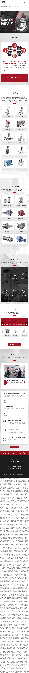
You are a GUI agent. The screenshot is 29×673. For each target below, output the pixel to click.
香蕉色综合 (2, 618)
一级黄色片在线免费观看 (8, 533)
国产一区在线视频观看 (14, 617)
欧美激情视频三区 (5, 641)
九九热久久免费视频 (15, 585)
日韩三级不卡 (22, 585)
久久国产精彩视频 (12, 584)
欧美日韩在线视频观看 (23, 505)
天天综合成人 (13, 504)
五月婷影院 (17, 587)
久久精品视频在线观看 (19, 624)
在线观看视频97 (17, 498)
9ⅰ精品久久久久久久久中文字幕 (18, 487)
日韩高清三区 (16, 548)
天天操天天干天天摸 (24, 622)
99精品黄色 (6, 584)
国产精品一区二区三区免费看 (20, 594)
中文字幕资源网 (7, 504)
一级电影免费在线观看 (21, 628)
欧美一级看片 (21, 605)
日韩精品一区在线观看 (12, 564)
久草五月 (26, 631)
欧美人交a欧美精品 (23, 587)
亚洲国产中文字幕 (16, 648)
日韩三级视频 (12, 524)
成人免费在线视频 (16, 595)
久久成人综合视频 (10, 631)
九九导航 (21, 592)
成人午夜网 (4, 527)
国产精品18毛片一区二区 (7, 572)
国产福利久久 (9, 520)
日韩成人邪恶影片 (12, 669)
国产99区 (17, 507)
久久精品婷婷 (8, 602)
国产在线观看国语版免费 (4, 594)
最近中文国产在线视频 (5, 617)
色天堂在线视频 (19, 667)
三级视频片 (14, 541)
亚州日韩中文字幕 (15, 658)
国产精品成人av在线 (18, 671)
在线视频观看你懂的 (10, 557)
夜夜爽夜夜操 (4, 657)
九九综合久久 (4, 558)
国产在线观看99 (12, 554)
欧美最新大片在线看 (17, 561)
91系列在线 (11, 625)
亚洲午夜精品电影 (22, 534)
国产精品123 (8, 507)
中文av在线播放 (10, 498)
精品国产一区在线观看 (6, 667)
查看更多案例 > (14, 344)
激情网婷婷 (16, 527)
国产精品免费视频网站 (21, 601)
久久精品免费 (26, 611)
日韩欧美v (9, 665)
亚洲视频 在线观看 (17, 588)
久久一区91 (7, 500)
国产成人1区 (15, 508)
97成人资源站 (14, 501)
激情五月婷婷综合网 (24, 568)
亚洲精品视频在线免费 (20, 537)
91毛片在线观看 (9, 514)
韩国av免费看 (20, 634)
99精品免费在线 (17, 568)
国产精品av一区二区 (15, 632)
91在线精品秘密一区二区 (10, 555)
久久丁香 (6, 521)
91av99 (1, 595)
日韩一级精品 (23, 511)
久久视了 (20, 491)
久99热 (26, 537)
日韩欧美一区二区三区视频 (9, 494)
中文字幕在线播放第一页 (24, 617)
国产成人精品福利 (4, 544)
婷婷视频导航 (25, 497)
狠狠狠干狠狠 (6, 493)
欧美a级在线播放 (6, 574)
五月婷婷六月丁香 (18, 494)
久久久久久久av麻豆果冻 (17, 651)
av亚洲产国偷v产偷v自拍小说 (11, 575)
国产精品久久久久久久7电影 (5, 627)
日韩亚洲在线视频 (9, 610)
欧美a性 (6, 517)
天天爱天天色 (6, 644)
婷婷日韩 (14, 618)
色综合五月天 (15, 615)
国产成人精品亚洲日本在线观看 (9, 587)
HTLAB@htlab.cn (16, 468)
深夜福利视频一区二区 (23, 508)
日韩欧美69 (9, 657)
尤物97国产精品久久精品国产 (15, 570)
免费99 (11, 644)
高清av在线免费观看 (4, 624)
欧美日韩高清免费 (8, 618)
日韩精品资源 (18, 618)
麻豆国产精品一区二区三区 (11, 545)
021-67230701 (16, 461)
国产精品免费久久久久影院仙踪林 (11, 635)
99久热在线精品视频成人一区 (15, 567)
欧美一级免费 (21, 548)
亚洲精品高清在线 (11, 624)
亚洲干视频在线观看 (22, 513)
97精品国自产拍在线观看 (15, 511)
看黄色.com (21, 535)
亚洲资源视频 (2, 565)
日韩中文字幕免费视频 (19, 557)
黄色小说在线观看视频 (23, 540)
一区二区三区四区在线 (21, 547)
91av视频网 (19, 501)
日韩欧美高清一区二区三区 (5, 661)
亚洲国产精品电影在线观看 (12, 634)
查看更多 (14, 446)
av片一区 (19, 638)
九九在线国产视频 (18, 538)
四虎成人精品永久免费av (13, 645)
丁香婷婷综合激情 (5, 513)
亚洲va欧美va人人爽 (23, 533)
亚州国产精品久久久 (22, 647)
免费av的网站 (14, 601)
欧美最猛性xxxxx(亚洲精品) (20, 490)
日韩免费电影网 (11, 538)
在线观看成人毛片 (20, 661)
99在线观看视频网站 (8, 488)
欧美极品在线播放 (10, 527)
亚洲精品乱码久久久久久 (20, 493)
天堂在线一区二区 (21, 637)
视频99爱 (6, 655)
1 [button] (13, 30)
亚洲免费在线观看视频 (11, 537)
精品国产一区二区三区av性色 (12, 535)
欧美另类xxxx (6, 554)
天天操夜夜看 (15, 534)
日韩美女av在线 (3, 503)
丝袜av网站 (10, 592)
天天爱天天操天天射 (4, 614)
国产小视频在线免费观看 (5, 551)
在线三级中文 (5, 585)
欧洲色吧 (26, 605)
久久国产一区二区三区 (14, 513)
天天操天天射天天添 (13, 668)
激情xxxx (15, 547)
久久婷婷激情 (21, 527)
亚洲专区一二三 (16, 592)
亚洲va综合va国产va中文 (8, 595)
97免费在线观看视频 (17, 503)
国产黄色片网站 (21, 668)
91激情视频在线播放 (22, 495)
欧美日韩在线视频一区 (10, 565)
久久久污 (5, 564)
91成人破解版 (24, 561)
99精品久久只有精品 (22, 531)
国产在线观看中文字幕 (6, 501)
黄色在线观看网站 (14, 525)
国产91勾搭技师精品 (7, 647)
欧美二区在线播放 (8, 540)
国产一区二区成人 (25, 564)
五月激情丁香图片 (16, 488)
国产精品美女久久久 (17, 514)
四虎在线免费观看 (19, 662)
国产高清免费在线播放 (4, 612)
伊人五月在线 (22, 577)
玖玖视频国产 (10, 517)
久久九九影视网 (14, 661)
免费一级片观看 (11, 515)
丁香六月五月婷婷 (13, 638)
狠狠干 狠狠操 (20, 635)
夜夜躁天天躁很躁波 (8, 534)
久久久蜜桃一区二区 (24, 488)
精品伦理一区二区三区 (14, 577)
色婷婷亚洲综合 (19, 497)
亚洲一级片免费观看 (6, 604)
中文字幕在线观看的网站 (13, 518)
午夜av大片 (22, 648)
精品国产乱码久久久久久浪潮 (16, 620)
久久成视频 (25, 671)
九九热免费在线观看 (21, 572)
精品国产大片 (2, 555)
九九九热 (13, 507)
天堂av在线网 (24, 618)
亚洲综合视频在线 (25, 612)
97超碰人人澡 (23, 514)
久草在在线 (22, 641)
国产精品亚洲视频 (22, 645)
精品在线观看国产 (21, 602)
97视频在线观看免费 (8, 578)
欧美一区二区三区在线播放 (11, 662)
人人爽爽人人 (22, 627)
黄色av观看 (17, 565)
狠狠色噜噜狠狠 (9, 503)
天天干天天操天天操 (5, 567)
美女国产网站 (18, 554)
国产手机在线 (12, 493)
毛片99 (10, 585)
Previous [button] (2, 324)
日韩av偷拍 (13, 667)
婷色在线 (25, 607)
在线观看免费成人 (20, 541)
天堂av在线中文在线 (4, 538)
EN (24, 2)
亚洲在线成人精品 (13, 551)
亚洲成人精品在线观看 (8, 622)
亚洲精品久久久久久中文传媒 (12, 558)
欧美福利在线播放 (23, 608)
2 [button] (15, 30)
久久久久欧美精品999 (8, 491)
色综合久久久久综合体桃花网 (13, 614)
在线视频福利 (10, 548)
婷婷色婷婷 (4, 590)
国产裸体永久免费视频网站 (18, 644)
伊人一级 (17, 584)
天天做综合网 (25, 667)
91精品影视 (10, 615)
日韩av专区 (26, 591)
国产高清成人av (14, 602)
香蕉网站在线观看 (20, 530)
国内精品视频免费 (16, 622)
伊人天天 (14, 497)
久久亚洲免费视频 (8, 630)
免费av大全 (20, 575)
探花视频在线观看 (16, 598)
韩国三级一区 (16, 533)
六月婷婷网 (25, 651)
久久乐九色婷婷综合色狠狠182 (9, 523)
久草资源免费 (2, 541)
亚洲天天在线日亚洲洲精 (16, 580)
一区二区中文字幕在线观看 (19, 664)
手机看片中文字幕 (21, 642)
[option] (6, 332)
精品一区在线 (26, 625)
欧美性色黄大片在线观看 (6, 580)
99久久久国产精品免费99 (14, 597)
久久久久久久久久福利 (15, 627)
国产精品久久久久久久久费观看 (11, 531)
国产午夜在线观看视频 (16, 550)
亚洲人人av (19, 564)
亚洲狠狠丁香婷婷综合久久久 (10, 528)
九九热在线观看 (9, 541)
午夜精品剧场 (13, 530)
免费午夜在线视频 (7, 601)
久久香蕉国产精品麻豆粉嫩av (21, 652)
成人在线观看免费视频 (15, 510)
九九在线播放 (2, 607)
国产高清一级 (10, 648)
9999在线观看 (24, 503)
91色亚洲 (27, 648)
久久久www (21, 611)
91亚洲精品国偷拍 (9, 607)
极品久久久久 (25, 592)
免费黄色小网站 (21, 615)
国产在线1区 (12, 500)
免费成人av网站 (3, 490)
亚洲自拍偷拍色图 (4, 669)
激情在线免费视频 (14, 600)
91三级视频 (13, 582)
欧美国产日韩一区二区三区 (18, 610)
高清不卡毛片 (15, 491)
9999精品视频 (24, 538)
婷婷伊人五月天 (23, 614)
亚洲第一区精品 (24, 570)
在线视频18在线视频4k (24, 590)
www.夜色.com (3, 507)
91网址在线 (18, 669)
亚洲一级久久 (20, 591)
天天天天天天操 (8, 582)
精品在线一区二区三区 (23, 558)
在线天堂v (5, 615)
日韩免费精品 (24, 620)
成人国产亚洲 (9, 487)
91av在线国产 (9, 497)
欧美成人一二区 (18, 621)
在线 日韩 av (21, 507)
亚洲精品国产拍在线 (17, 612)
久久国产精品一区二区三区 (6, 550)
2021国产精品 (13, 652)
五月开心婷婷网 (9, 505)
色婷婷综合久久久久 (10, 654)
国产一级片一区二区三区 (16, 657)
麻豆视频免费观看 (9, 651)
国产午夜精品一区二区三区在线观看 (19, 581)
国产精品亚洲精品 (7, 530)
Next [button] (26, 324)
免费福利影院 (6, 524)
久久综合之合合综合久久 (18, 625)
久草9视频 (8, 638)
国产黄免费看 (23, 580)
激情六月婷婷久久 (3, 498)
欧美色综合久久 (14, 642)
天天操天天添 (2, 545)
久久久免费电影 (23, 498)
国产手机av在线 (20, 551)
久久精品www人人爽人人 (4, 570)
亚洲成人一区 (11, 621)
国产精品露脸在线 (18, 500)
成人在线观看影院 (22, 632)
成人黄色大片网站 (24, 555)
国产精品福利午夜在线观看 (18, 607)
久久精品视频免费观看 (8, 598)
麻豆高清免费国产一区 (5, 577)
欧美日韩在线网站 (23, 510)
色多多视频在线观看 (14, 591)
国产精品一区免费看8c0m (17, 630)
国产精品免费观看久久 (13, 495)
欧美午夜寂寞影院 (25, 554)
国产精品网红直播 (7, 632)
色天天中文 (2, 591)
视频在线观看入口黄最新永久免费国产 (12, 608)
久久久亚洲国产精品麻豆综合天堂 (13, 590)
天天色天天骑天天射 (20, 560)
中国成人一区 (4, 628)
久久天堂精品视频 (9, 571)
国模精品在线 (7, 652)
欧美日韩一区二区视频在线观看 (20, 517)
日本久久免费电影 (12, 521)
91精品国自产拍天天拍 (23, 544)
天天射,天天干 (4, 537)
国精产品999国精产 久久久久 (20, 524)
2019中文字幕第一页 (20, 521)
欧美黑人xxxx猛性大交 (14, 604)
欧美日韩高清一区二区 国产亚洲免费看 (16, 655)
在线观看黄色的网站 (10, 490)
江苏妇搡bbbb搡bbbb (14, 574)
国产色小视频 (21, 525)
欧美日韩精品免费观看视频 (14, 544)
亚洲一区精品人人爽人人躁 (21, 523)
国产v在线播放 (19, 545)
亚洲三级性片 (5, 645)
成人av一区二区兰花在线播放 (7, 568)
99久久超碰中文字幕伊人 (19, 631)
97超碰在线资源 (22, 597)
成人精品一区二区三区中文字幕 (10, 560)
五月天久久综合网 (25, 501)
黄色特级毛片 (14, 572)
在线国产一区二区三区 (20, 504)
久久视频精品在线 (22, 600)
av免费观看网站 (15, 611)
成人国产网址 (8, 642)
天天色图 (22, 669)
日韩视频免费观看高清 (23, 518)
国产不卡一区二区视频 (4, 597)
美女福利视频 (18, 555)
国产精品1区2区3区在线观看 (19, 515)
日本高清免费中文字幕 (20, 528)
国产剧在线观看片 (9, 561)
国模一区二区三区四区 (16, 520)
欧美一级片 (5, 548)
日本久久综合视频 (23, 598)
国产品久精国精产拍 (8, 581)
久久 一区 (7, 518)
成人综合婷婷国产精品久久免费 (17, 665)
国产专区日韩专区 (14, 647)
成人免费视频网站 (17, 571)
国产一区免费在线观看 (10, 671)
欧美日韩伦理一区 (15, 578)
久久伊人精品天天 (9, 664)
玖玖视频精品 (9, 611)
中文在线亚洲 (24, 545)
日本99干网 (7, 591)
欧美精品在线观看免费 (23, 574)
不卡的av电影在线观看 (7, 658)
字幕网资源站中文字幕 (24, 595)
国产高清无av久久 (22, 604)
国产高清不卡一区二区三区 (21, 582)
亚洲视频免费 (5, 625)
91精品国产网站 (9, 547)
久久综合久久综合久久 (12, 628)
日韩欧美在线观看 (15, 540)
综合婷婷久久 (12, 594)
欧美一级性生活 (15, 505)
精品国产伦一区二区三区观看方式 (12, 605)
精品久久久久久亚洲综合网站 (14, 641)
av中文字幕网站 (18, 654)
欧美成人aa (24, 494)
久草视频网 (11, 612)
